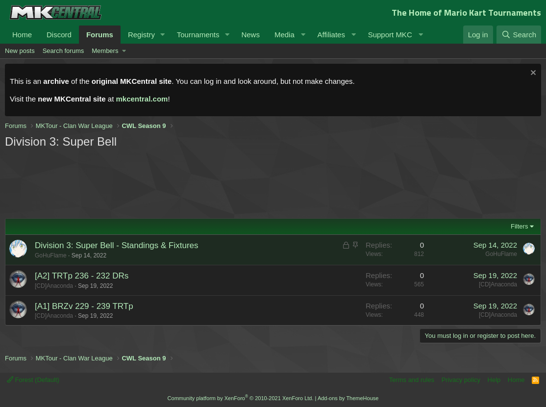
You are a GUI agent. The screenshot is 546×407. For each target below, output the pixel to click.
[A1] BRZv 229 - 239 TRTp (84, 306)
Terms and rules (411, 379)
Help (494, 379)
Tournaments (198, 34)
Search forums (63, 50)
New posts (20, 50)
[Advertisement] (191, 182)
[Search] (518, 34)
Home (22, 34)
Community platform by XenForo (241, 398)
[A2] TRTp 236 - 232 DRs (81, 275)
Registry (141, 34)
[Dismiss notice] (532, 74)
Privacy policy (461, 379)
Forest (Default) (33, 379)
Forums (99, 34)
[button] (163, 34)
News (250, 34)
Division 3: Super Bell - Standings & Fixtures (117, 245)
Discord (59, 34)
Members (105, 50)
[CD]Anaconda (54, 285)
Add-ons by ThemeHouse (348, 398)
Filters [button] (519, 226)
